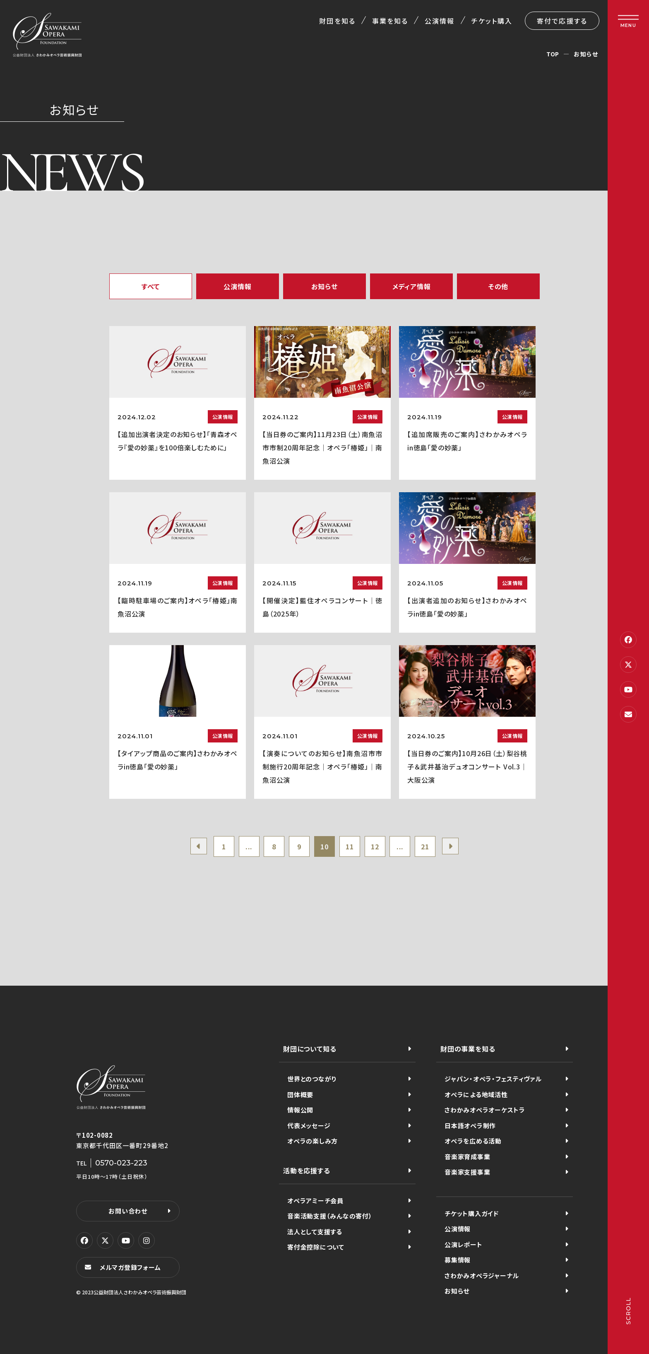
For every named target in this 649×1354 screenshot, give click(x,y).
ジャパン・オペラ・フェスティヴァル (493, 1078)
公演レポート (464, 1244)
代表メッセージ (308, 1125)
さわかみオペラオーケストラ (485, 1109)
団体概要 (300, 1094)
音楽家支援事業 (467, 1172)
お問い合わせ (127, 1211)
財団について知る (309, 1049)
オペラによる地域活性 (476, 1094)
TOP (552, 54)
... (248, 846)
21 (425, 846)
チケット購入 (491, 20)
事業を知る (390, 20)
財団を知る (337, 20)
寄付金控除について (315, 1247)
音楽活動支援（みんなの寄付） (330, 1215)
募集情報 (458, 1259)
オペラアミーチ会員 (315, 1200)
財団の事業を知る (467, 1049)
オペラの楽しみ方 (312, 1140)
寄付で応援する (562, 21)
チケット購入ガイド (472, 1213)
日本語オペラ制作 (470, 1125)
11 (350, 846)
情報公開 (300, 1109)
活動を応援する (306, 1170)
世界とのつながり (312, 1078)
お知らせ (324, 286)
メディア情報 (411, 286)
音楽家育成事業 (467, 1156)
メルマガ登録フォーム (130, 1267)
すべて (151, 286)
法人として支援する (314, 1231)
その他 (498, 286)
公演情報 (439, 20)
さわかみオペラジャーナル (482, 1275)
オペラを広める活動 (473, 1140)
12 (375, 846)
